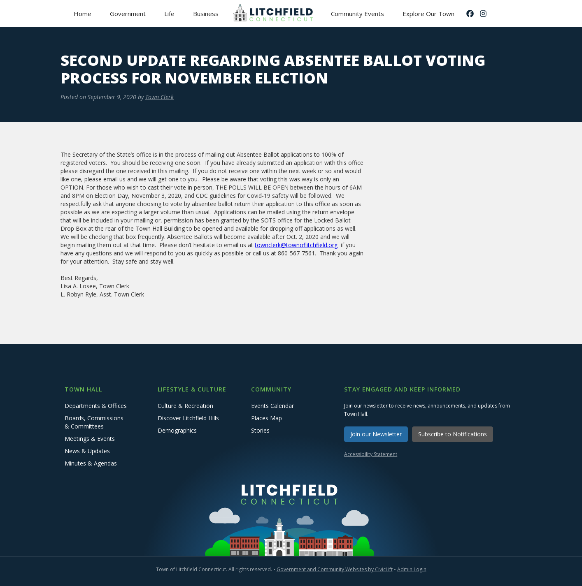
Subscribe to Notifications (452, 434)
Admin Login (411, 569)
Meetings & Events (90, 438)
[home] (274, 13)
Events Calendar (272, 406)
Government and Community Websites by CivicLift (335, 569)
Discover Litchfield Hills (188, 418)
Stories (260, 430)
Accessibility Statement (370, 454)
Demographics (177, 430)
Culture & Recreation (185, 406)
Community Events (357, 13)
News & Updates (87, 451)
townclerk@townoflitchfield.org (296, 245)
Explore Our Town (428, 13)
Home (82, 13)
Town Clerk (159, 97)
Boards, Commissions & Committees (94, 422)
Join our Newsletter (376, 434)
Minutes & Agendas (91, 463)
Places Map (266, 418)
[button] (127, 13)
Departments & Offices (96, 406)
